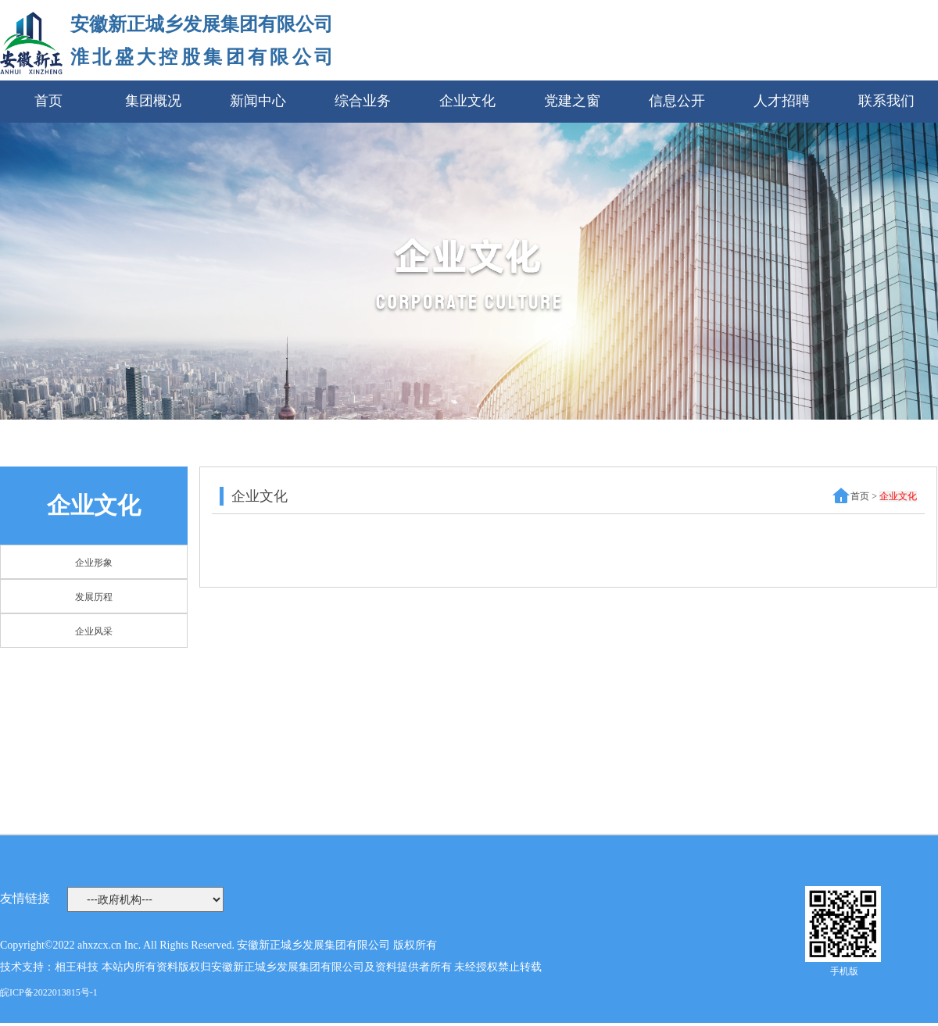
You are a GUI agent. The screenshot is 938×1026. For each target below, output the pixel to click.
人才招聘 (782, 101)
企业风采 (94, 631)
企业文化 (467, 101)
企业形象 (94, 562)
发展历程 (94, 597)
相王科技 (76, 967)
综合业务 (363, 101)
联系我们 (886, 101)
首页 (48, 101)
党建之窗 (572, 101)
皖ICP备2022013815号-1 (49, 992)
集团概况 (153, 101)
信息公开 (677, 101)
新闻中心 (258, 101)
